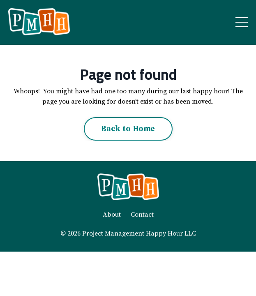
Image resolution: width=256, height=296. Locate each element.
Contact (142, 214)
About (112, 214)
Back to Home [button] (128, 129)
